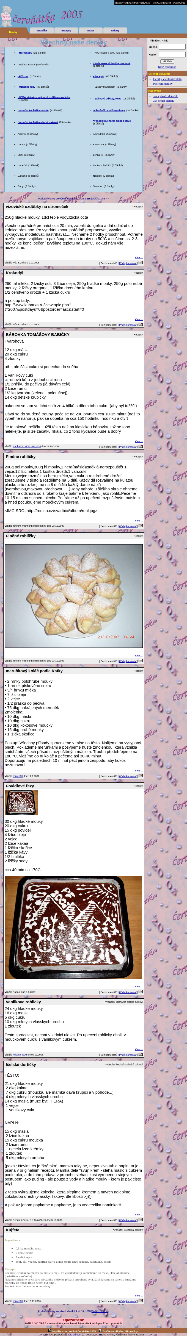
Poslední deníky (163, 83)
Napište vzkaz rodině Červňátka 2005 (74, 1331)
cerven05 (18, 776)
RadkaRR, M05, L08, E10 (27, 446)
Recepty (66, 30)
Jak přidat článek (163, 100)
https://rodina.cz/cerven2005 (132, 2)
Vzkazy (115, 30)
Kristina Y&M (20, 1054)
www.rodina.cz (162, 2)
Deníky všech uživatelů (167, 78)
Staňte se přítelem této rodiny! (121, 1331)
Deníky (13, 32)
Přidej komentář (128, 263)
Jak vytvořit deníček (165, 96)
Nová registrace (167, 67)
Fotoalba (42, 30)
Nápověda (179, 2)
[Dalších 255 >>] (100, 198)
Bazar (90, 30)
